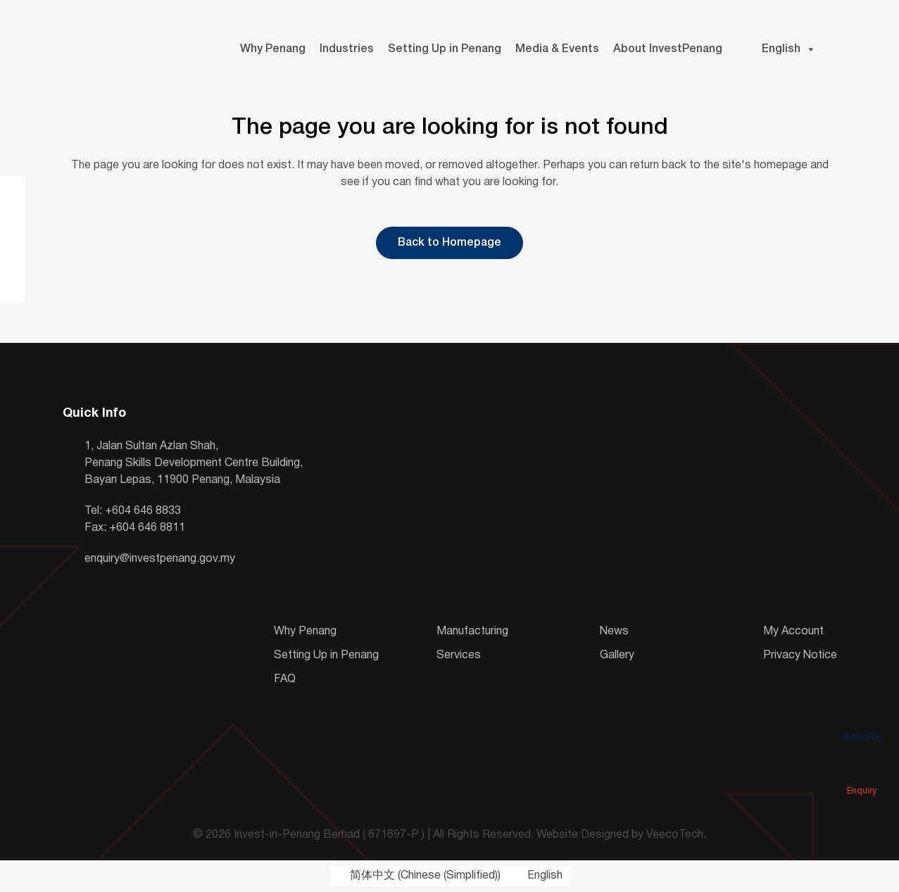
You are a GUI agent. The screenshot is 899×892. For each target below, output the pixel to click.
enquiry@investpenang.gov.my (159, 559)
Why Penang (273, 49)
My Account (793, 631)
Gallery (617, 655)
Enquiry (861, 771)
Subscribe (861, 717)
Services (458, 655)
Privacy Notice (800, 655)
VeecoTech (674, 835)
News (614, 631)
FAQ (285, 679)
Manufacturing (472, 631)
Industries (347, 49)
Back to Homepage (449, 243)
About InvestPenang (667, 49)
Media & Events (557, 49)
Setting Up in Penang (444, 49)
